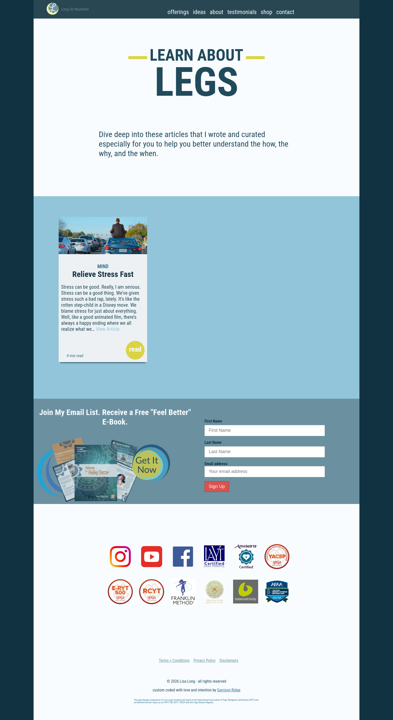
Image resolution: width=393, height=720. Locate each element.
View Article (108, 329)
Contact (285, 12)
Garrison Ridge (228, 690)
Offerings (178, 12)
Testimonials (242, 12)
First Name (213, 421)
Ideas (199, 12)
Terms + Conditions (174, 660)
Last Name (213, 442)
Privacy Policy (204, 660)
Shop (266, 12)
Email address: (265, 469)
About (216, 12)
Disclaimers (229, 660)
